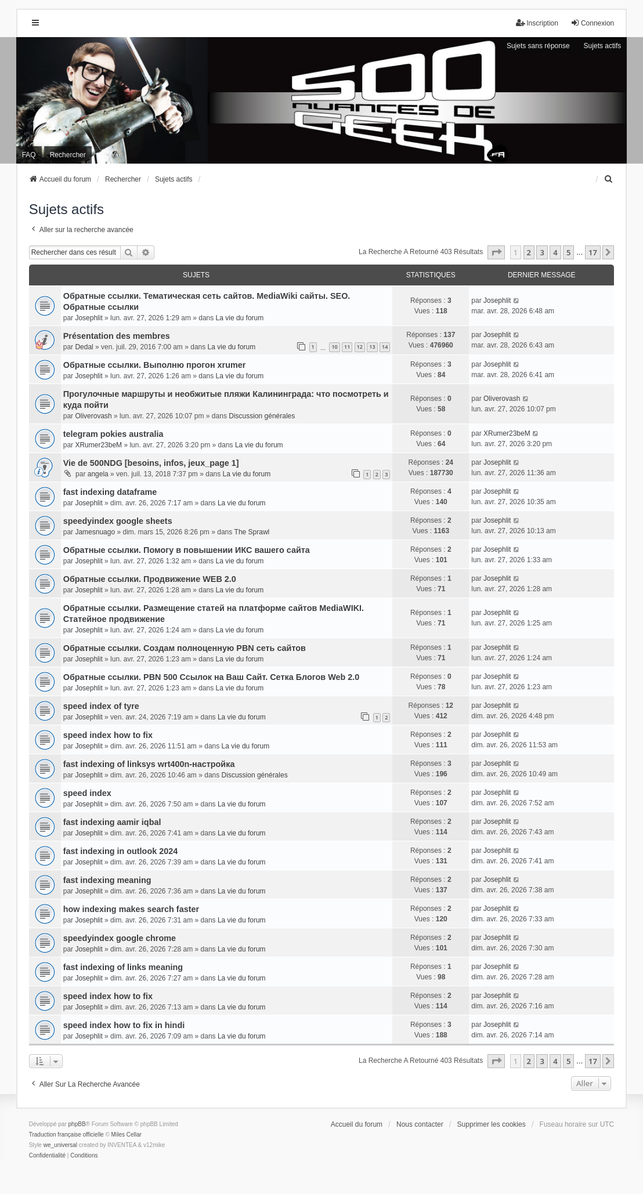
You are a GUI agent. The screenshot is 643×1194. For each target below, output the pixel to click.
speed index (87, 793)
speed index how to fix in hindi (124, 1025)
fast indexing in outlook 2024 (120, 851)
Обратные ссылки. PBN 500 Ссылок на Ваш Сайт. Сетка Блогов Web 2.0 (211, 677)
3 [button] (542, 252)
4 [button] (555, 252)
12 (360, 346)
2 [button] (529, 252)
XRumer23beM (98, 445)
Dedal (84, 347)
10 (334, 346)
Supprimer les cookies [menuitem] (491, 1124)
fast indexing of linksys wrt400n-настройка (149, 764)
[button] (496, 252)
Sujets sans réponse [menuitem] (538, 46)
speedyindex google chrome (119, 938)
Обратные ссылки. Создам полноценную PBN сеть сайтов (184, 648)
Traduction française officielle (66, 1134)
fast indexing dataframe (110, 492)
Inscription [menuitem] (537, 23)
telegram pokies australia (113, 434)
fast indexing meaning (107, 880)
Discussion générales (262, 416)
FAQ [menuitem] (29, 155)
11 (347, 346)
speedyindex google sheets (117, 521)
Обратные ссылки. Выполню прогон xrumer (154, 365)
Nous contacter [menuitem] (419, 1124)
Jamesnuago (95, 532)
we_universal (60, 1145)
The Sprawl (252, 532)
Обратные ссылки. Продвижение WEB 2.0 (149, 579)
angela (98, 474)
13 (372, 346)
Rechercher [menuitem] (68, 155)
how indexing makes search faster (131, 909)
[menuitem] (609, 179)
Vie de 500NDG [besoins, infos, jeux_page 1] (151, 463)
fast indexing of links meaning (123, 967)
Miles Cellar (126, 1134)
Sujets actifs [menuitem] (603, 46)
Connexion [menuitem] (592, 23)
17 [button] (592, 252)
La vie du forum (240, 318)
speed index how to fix (108, 735)
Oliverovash (93, 416)
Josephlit (88, 318)
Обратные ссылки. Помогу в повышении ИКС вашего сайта (186, 550)
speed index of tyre (101, 706)
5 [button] (568, 252)
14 (385, 346)
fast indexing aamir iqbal (112, 822)
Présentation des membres (116, 336)
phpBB (77, 1124)
